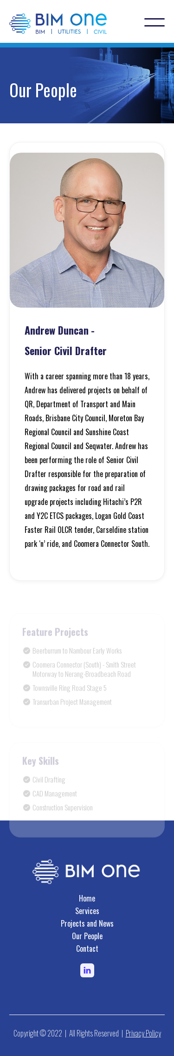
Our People (87, 936)
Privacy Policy (143, 1033)
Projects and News (87, 923)
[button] (154, 22)
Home (87, 898)
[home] (67, 22)
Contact (87, 948)
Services (87, 910)
